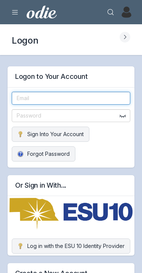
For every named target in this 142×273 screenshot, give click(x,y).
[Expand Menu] (15, 12)
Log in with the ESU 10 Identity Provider (71, 246)
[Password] (71, 115)
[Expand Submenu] (125, 37)
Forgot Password (43, 154)
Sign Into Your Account (50, 134)
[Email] (71, 98)
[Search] (111, 12)
